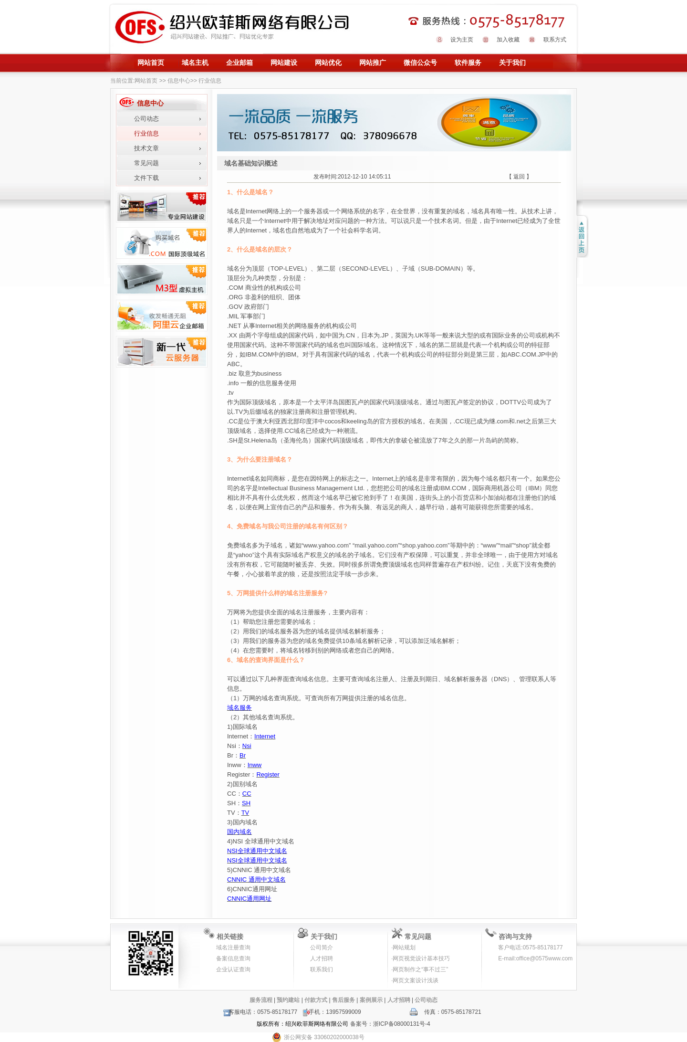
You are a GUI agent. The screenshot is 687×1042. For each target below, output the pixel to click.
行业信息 (146, 133)
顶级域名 (407, 402)
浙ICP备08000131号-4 (401, 1024)
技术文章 (146, 148)
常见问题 (146, 163)
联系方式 (554, 39)
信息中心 (178, 80)
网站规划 (404, 947)
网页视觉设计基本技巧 (421, 958)
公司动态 (146, 118)
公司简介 (321, 947)
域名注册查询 (233, 947)
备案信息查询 (233, 958)
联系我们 (321, 969)
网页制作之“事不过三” (420, 969)
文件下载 (146, 177)
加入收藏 (508, 39)
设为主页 (461, 39)
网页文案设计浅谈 (415, 980)
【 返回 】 (519, 176)
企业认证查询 (233, 969)
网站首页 (146, 80)
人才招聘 (321, 958)
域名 (233, 268)
